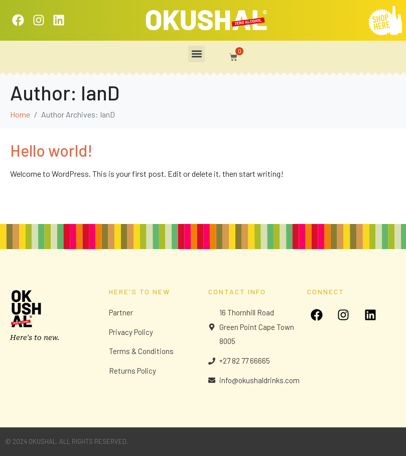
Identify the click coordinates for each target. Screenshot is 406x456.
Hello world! (51, 150)
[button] (196, 54)
